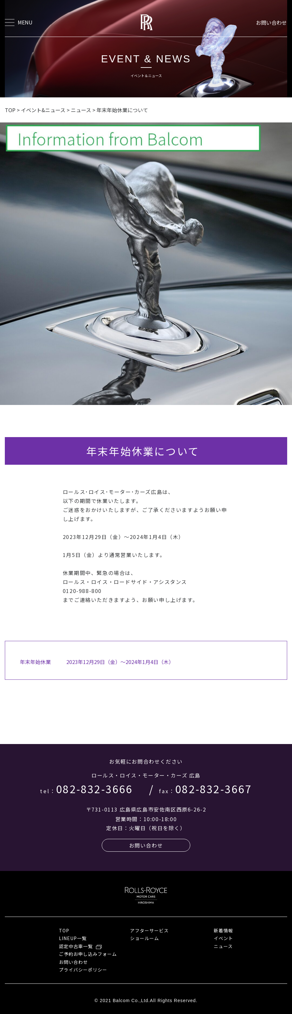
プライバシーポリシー (83, 969)
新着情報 (223, 930)
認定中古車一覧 (76, 946)
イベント (223, 938)
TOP (64, 930)
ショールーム (144, 938)
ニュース (223, 946)
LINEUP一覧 (73, 938)
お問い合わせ (271, 22)
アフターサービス (149, 930)
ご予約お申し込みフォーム (88, 954)
